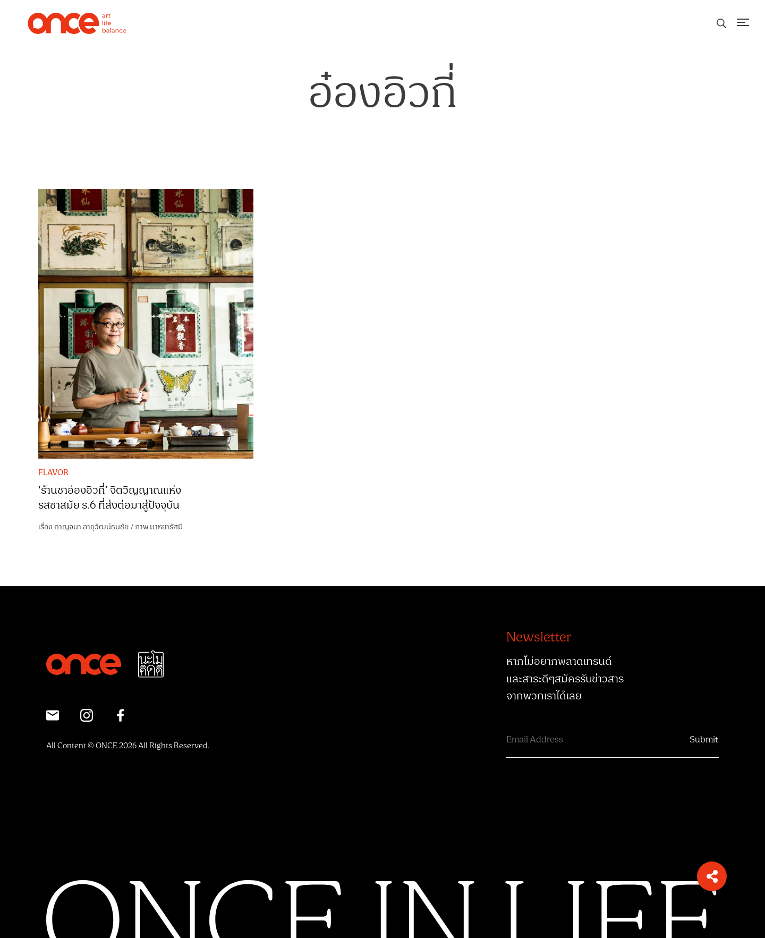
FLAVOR (53, 473)
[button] (712, 876)
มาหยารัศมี (166, 527)
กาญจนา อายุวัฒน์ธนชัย (91, 527)
